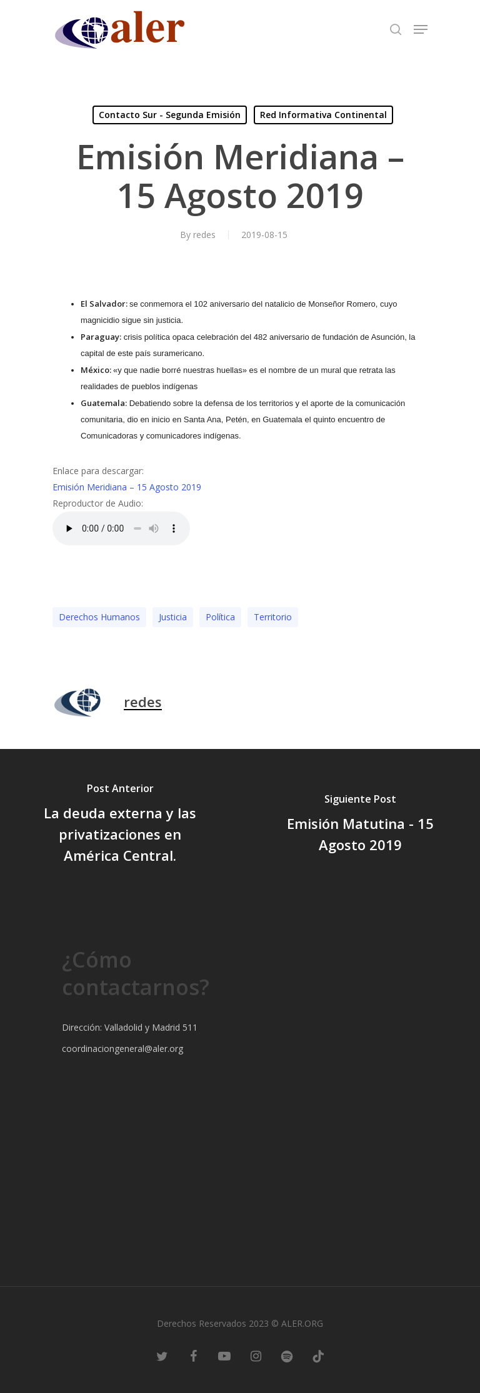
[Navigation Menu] (421, 29)
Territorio (273, 617)
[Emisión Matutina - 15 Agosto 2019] (360, 825)
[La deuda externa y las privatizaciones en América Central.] (120, 825)
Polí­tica (220, 617)
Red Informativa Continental (323, 115)
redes (204, 234)
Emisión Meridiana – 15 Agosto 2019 (126, 487)
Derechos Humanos (99, 617)
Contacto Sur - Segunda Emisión (170, 115)
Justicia (173, 617)
